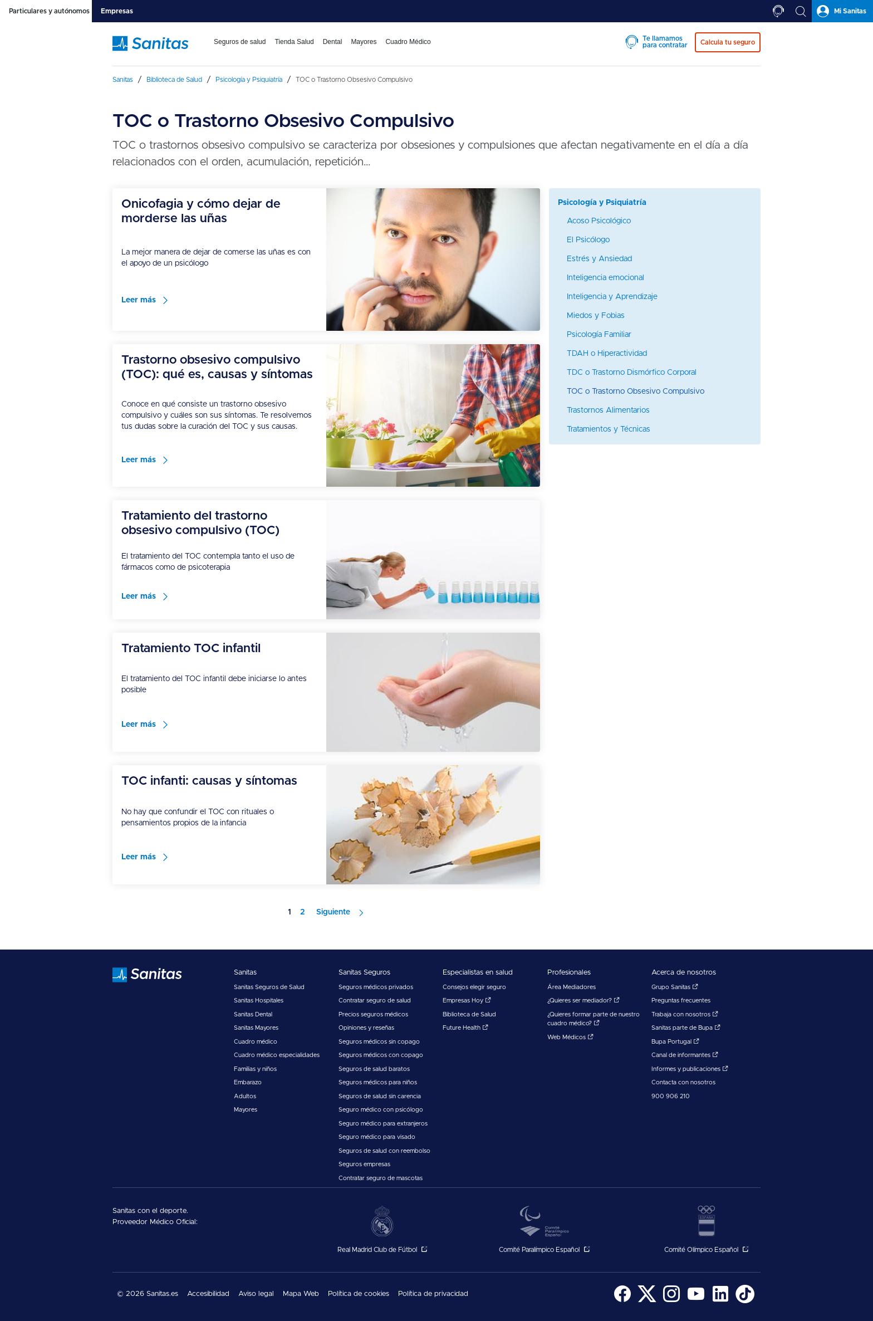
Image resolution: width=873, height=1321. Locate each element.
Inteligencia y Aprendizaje (612, 297)
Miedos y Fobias (596, 316)
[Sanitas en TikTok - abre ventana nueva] (745, 1301)
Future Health (465, 1028)
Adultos (245, 1096)
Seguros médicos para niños (378, 1082)
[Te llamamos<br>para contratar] (778, 11)
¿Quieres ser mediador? (583, 1000)
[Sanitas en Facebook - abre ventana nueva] (622, 1301)
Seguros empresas (364, 1164)
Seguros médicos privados (376, 987)
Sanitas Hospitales (258, 1000)
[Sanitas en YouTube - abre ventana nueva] (696, 1301)
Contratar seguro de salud (375, 1000)
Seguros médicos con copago (381, 1055)
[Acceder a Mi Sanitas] (842, 11)
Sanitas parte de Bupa (685, 1028)
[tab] (46, 11)
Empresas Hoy (467, 1000)
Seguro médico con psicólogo (381, 1110)
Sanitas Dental (253, 1014)
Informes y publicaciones (689, 1069)
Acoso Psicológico (599, 221)
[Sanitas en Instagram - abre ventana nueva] (671, 1301)
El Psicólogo (588, 240)
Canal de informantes (684, 1055)
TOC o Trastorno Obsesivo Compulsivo (635, 391)
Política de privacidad (433, 1294)
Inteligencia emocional (605, 278)
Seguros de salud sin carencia (380, 1096)
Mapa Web (301, 1294)
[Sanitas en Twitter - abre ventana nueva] (647, 1301)
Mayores (245, 1110)
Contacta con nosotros (683, 1082)
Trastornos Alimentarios (608, 410)
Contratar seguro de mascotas (381, 1178)
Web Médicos (570, 1037)
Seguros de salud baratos (374, 1069)
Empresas (117, 11)
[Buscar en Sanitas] (800, 11)
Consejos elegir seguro (474, 987)
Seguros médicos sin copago (379, 1042)
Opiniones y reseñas (366, 1028)
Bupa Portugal (675, 1042)
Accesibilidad (208, 1294)
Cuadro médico (255, 1042)
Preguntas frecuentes (680, 1000)
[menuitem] (239, 49)
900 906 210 (670, 1096)
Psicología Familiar (599, 335)
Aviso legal (256, 1294)
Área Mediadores (571, 987)
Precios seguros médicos (373, 1014)
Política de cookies (358, 1294)
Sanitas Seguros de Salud (269, 987)
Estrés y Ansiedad (599, 259)
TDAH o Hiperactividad (607, 354)
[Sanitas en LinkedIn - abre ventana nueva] (720, 1301)
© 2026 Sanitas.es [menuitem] (147, 1294)
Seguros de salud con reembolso (384, 1151)
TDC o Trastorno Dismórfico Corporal (632, 372)
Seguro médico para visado (377, 1137)
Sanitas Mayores (256, 1028)
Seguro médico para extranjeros (383, 1124)
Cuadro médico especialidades (277, 1055)
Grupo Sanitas (674, 987)
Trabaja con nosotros (684, 1014)
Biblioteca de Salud (469, 1014)
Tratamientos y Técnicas (608, 429)
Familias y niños (255, 1069)
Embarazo (248, 1082)
